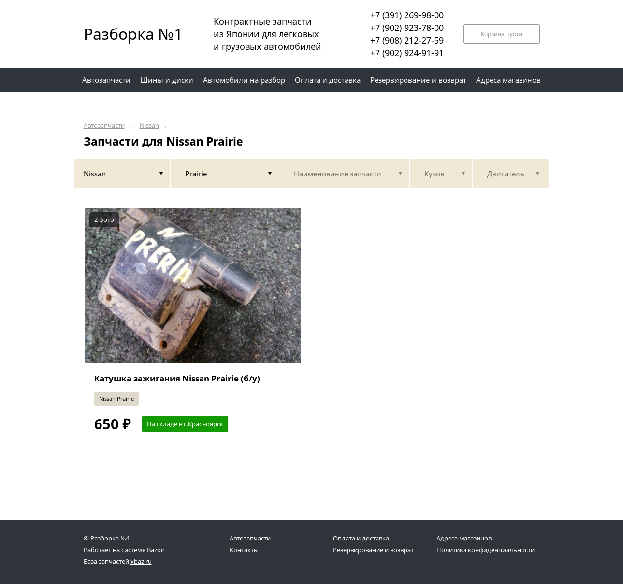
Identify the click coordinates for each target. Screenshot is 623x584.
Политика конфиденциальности (485, 549)
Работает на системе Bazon (124, 549)
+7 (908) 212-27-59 (407, 40)
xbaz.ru (141, 561)
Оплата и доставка (361, 538)
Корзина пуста (501, 34)
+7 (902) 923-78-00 (407, 27)
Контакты (244, 549)
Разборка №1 (127, 33)
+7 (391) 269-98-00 (407, 15)
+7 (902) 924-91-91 (407, 52)
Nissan (149, 125)
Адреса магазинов (464, 538)
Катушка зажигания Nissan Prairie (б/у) (177, 378)
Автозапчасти (104, 125)
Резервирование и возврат (373, 549)
